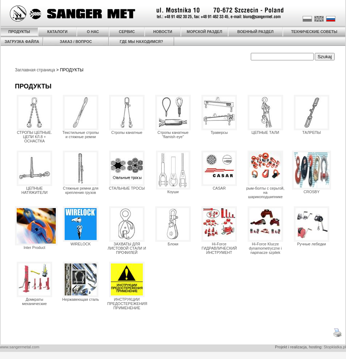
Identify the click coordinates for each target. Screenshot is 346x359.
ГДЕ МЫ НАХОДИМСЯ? (141, 41)
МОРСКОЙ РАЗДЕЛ (204, 31)
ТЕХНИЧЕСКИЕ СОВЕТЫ (314, 31)
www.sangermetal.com (19, 347)
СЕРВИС (127, 31)
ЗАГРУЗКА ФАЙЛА (22, 41)
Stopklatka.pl (335, 347)
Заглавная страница (35, 69)
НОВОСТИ (162, 31)
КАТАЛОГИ (57, 31)
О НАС (93, 31)
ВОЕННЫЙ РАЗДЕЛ (255, 31)
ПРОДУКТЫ (19, 31)
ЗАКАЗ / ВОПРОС (76, 41)
